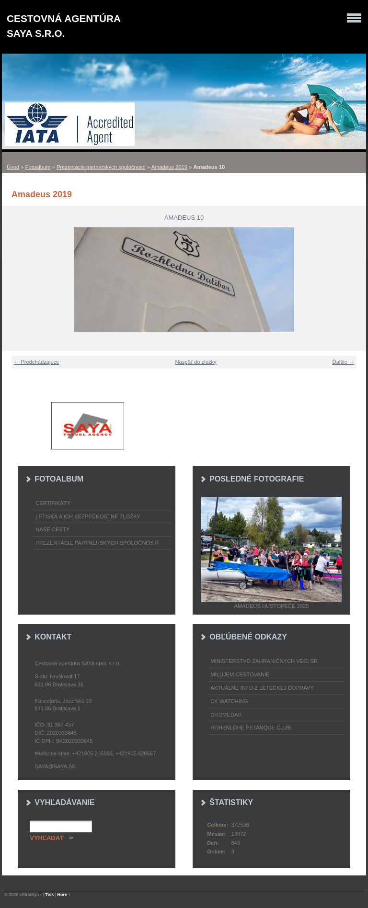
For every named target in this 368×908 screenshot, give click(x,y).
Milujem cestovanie (239, 674)
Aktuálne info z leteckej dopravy (262, 688)
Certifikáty (52, 503)
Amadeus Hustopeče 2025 (271, 606)
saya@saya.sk (55, 766)
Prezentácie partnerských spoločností (101, 167)
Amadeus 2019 (169, 167)
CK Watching (229, 701)
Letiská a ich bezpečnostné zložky (87, 516)
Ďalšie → (343, 362)
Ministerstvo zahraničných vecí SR (264, 661)
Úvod (13, 167)
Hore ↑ (64, 894)
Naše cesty (52, 529)
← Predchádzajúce (36, 362)
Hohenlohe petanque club (250, 727)
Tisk (49, 894)
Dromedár (226, 714)
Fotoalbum (38, 167)
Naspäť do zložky (195, 362)
